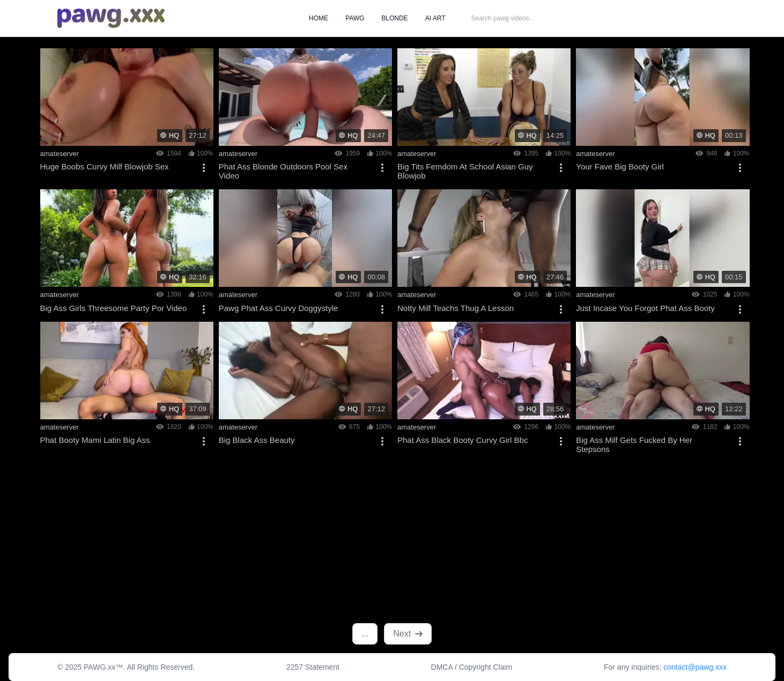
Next (408, 633)
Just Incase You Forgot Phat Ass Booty (645, 308)
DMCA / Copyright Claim (472, 667)
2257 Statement (312, 667)
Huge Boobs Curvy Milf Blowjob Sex (104, 166)
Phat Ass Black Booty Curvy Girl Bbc (462, 440)
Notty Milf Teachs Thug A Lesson (455, 308)
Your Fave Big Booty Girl (620, 166)
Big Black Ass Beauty (257, 440)
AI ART (435, 18)
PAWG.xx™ (103, 667)
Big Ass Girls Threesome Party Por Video (113, 308)
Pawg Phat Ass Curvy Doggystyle (278, 308)
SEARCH (575, 18)
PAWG (354, 18)
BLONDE (394, 18)
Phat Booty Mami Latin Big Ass (95, 440)
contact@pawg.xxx (695, 667)
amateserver (59, 154)
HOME (318, 18)
